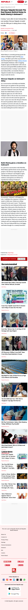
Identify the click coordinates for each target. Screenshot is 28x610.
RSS (2, 550)
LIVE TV (20, 2)
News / (2, 4)
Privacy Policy (4, 540)
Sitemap (3, 542)
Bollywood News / (19, 4)
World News (4, 333)
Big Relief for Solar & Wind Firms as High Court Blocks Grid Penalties (13, 376)
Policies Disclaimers (6, 545)
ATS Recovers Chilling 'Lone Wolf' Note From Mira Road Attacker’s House (13, 353)
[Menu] (26, 2)
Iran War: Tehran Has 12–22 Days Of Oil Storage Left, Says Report (13, 330)
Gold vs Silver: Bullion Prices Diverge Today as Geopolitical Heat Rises (8, 477)
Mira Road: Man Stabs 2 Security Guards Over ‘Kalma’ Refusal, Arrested (13, 283)
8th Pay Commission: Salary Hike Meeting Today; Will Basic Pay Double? (14, 423)
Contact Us (4, 537)
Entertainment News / (9, 4)
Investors (3, 547)
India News (3, 286)
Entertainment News (5, 30)
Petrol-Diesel (4, 555)
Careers (3, 553)
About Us (3, 534)
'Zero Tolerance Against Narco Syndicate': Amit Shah (8, 496)
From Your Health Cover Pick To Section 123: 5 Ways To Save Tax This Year (13, 307)
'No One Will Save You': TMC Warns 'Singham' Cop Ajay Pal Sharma (12, 400)
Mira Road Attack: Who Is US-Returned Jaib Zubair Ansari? (13, 446)
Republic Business (5, 310)
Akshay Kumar (22, 61)
